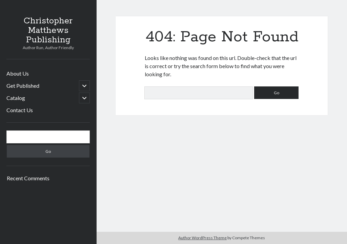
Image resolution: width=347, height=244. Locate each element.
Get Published (22, 85)
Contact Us (19, 110)
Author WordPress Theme (202, 237)
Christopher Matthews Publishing (48, 30)
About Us (17, 73)
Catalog (15, 98)
